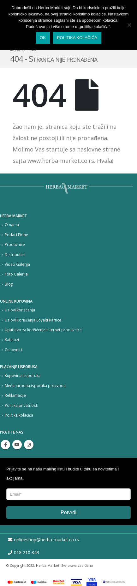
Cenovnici (13, 349)
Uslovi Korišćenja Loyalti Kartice (33, 319)
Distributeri (15, 254)
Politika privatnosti (21, 405)
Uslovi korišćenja (20, 309)
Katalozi (12, 339)
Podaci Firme (16, 234)
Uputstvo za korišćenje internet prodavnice (43, 329)
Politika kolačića (19, 415)
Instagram (28, 444)
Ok (43, 37)
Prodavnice (15, 244)
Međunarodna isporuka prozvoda (35, 385)
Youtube (17, 444)
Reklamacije (15, 395)
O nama (12, 224)
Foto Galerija (16, 273)
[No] (129, 25)
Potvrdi (68, 512)
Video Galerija (17, 264)
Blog (9, 284)
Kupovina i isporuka (22, 375)
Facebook (5, 444)
